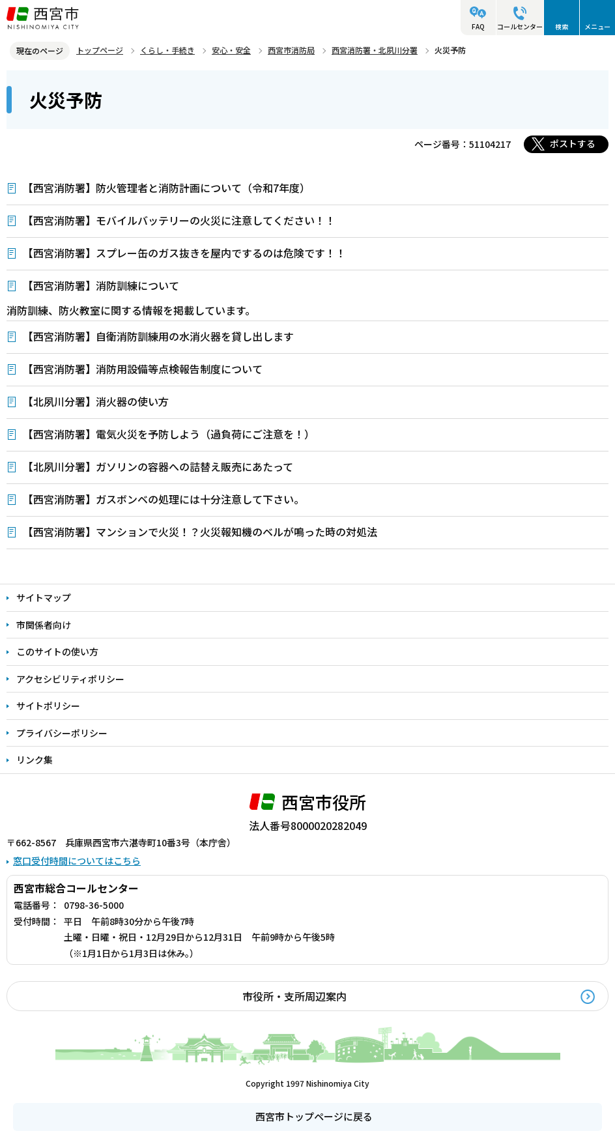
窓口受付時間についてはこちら (77, 860)
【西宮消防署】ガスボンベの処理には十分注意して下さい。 (163, 499)
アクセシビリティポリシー (70, 678)
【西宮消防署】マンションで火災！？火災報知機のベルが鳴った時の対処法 (200, 531)
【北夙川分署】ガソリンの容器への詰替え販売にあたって (158, 466)
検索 (561, 26)
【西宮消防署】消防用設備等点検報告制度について (143, 369)
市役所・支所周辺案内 (294, 996)
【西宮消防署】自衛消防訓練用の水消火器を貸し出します (158, 336)
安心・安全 (231, 49)
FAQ (478, 26)
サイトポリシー (48, 705)
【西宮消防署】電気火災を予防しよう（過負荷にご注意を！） (169, 434)
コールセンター (520, 26)
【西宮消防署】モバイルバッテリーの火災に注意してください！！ (179, 220)
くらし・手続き (167, 49)
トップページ (99, 49)
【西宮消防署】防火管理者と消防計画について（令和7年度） (166, 187)
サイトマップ (43, 597)
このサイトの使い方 (57, 651)
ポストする (572, 143)
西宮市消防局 (291, 49)
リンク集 (34, 759)
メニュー (597, 26)
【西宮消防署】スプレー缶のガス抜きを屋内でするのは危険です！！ (184, 253)
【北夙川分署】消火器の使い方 (96, 401)
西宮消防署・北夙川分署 (375, 49)
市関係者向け (43, 624)
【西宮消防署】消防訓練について (101, 285)
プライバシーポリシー (61, 732)
